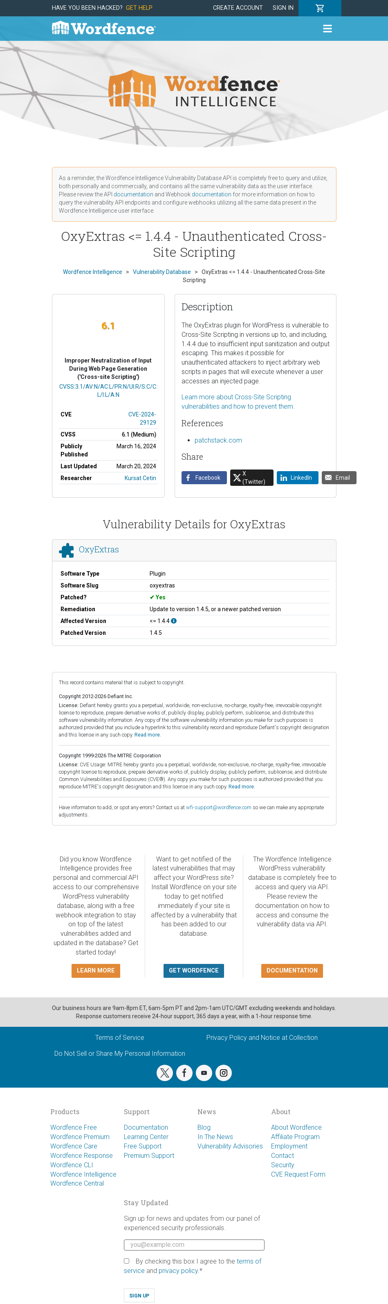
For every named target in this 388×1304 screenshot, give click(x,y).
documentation (133, 194)
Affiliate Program (295, 1137)
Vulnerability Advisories (230, 1146)
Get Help (139, 7)
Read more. (148, 735)
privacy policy (178, 1271)
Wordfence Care (73, 1146)
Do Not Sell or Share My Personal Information (119, 1053)
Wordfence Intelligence (83, 1174)
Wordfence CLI (71, 1165)
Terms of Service (119, 1037)
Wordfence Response (81, 1155)
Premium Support (149, 1155)
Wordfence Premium (80, 1137)
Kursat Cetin (140, 478)
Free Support (142, 1146)
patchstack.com (218, 440)
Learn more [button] (96, 970)
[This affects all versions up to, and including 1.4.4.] (174, 621)
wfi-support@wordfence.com (218, 807)
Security (282, 1165)
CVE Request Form (298, 1174)
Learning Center (146, 1137)
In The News (215, 1137)
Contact (282, 1155)
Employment (289, 1146)
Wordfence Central (77, 1183)
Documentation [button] (292, 970)
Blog (204, 1127)
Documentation (146, 1127)
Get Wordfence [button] (194, 970)
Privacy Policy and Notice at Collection (262, 1037)
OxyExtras (99, 549)
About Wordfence (296, 1127)
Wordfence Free (73, 1127)
